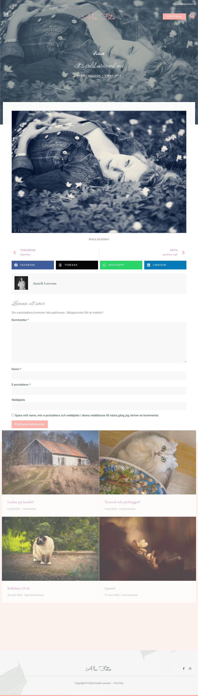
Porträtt (99, 54)
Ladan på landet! (20, 411)
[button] (6, 14)
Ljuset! (110, 497)
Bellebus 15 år (18, 497)
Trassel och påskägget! (123, 411)
